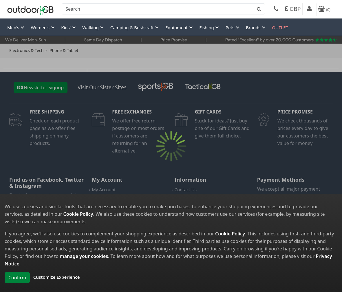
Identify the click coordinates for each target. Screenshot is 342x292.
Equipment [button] (177, 27)
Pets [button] (230, 27)
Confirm (17, 277)
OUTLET (280, 27)
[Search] (163, 8)
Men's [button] (13, 27)
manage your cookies (84, 256)
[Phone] (276, 9)
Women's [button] (41, 27)
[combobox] (163, 8)
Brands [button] (253, 27)
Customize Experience (56, 277)
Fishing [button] (207, 27)
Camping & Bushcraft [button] (132, 27)
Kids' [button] (66, 27)
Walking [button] (91, 27)
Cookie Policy (78, 214)
